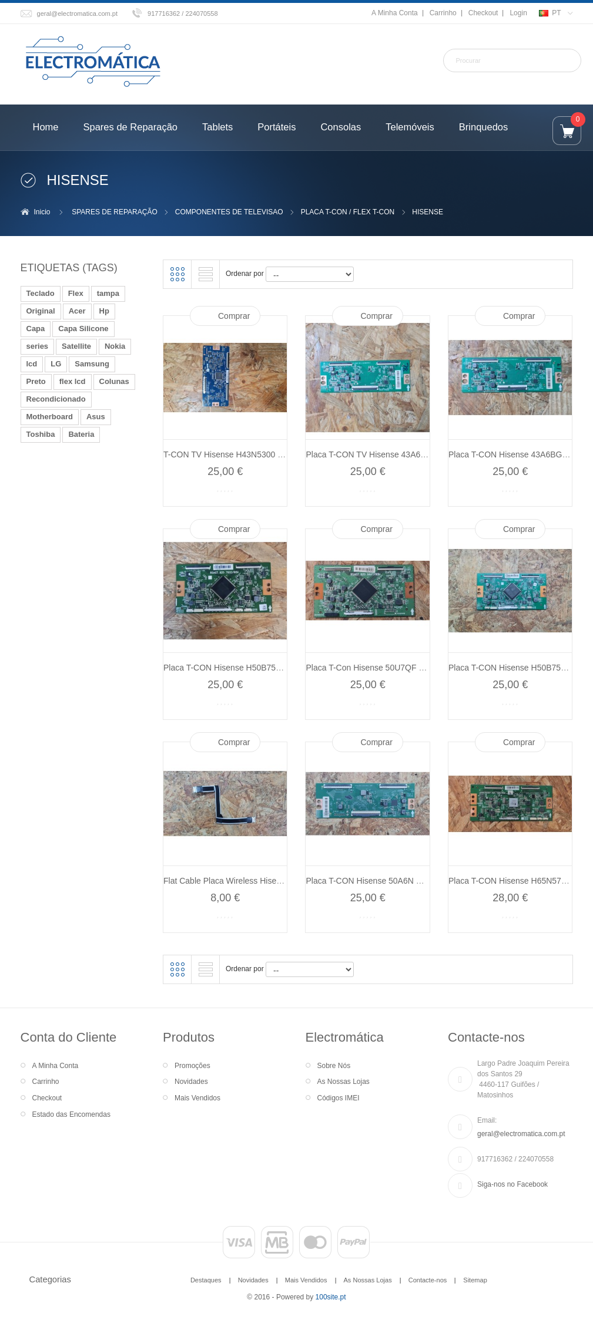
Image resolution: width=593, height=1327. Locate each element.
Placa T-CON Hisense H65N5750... (512, 880)
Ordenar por (245, 274)
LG (56, 363)
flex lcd (72, 381)
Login (518, 13)
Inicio (42, 212)
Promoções (192, 1066)
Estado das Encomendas (71, 1114)
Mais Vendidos (197, 1098)
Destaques (206, 1280)
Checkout (483, 13)
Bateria (81, 434)
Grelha (177, 274)
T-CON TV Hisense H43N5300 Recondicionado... (253, 454)
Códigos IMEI (338, 1098)
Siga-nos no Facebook (512, 1184)
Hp (104, 311)
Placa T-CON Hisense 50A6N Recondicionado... (393, 880)
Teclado (40, 293)
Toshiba (40, 434)
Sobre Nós (334, 1066)
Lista (206, 274)
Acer (77, 311)
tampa (108, 293)
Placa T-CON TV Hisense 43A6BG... (372, 454)
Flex (75, 293)
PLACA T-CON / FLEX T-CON (348, 212)
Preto (36, 381)
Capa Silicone (83, 328)
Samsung (92, 363)
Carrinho (443, 13)
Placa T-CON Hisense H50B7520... (227, 667)
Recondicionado (56, 399)
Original (40, 311)
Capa (35, 328)
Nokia (115, 346)
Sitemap (475, 1280)
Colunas (114, 381)
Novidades (191, 1081)
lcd (32, 363)
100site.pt (331, 1297)
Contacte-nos (427, 1280)
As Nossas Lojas (343, 1081)
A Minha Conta (394, 13)
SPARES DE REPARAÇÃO (115, 212)
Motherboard (49, 416)
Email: (487, 1120)
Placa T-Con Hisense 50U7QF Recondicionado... (395, 667)
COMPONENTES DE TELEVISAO (229, 212)
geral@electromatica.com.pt (77, 13)
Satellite (76, 346)
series (37, 346)
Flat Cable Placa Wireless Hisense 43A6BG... (246, 880)
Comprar (234, 316)
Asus (95, 416)
